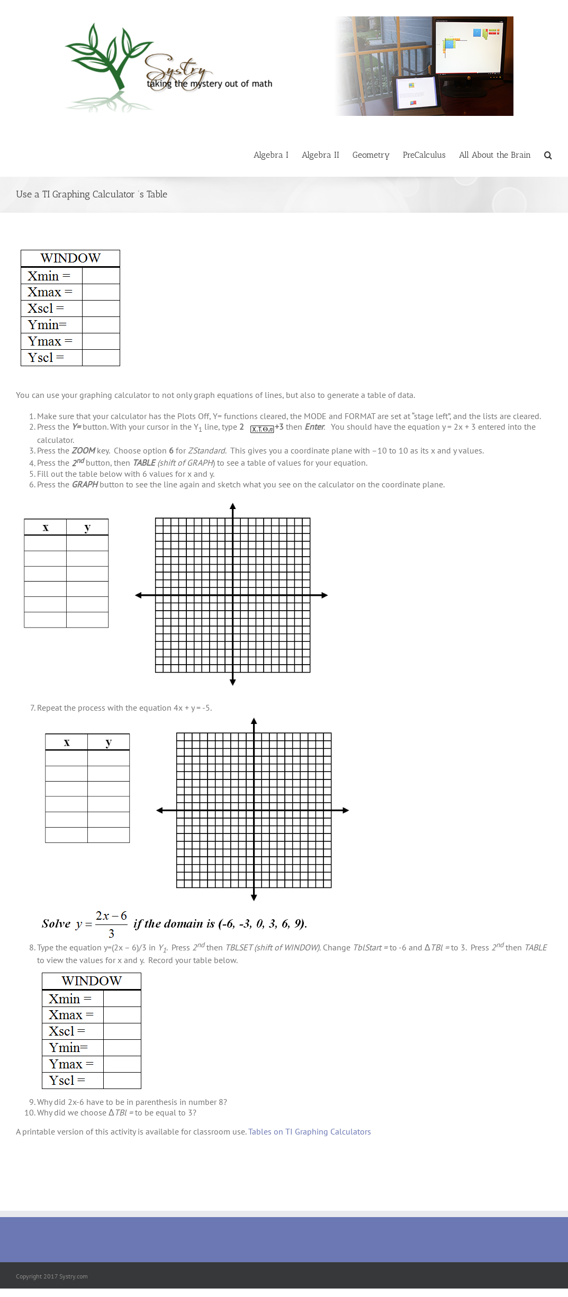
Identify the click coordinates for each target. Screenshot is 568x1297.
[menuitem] (278, 154)
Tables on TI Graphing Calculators (309, 1131)
